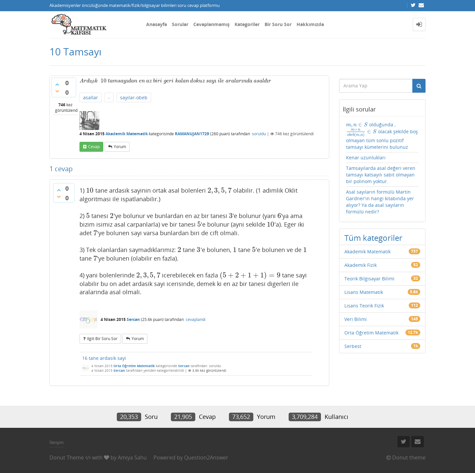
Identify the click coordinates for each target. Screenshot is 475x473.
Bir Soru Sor (278, 24)
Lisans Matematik (363, 292)
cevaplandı (196, 319)
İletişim (56, 442)
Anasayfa (156, 24)
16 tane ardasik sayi (104, 358)
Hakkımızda (310, 24)
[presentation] (88, 81)
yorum (120, 146)
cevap (94, 146)
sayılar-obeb (133, 97)
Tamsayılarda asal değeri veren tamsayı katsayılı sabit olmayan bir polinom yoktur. (380, 174)
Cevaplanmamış (211, 24)
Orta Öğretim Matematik (134, 365)
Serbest (352, 346)
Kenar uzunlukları (366, 157)
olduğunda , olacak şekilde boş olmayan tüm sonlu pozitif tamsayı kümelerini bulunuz (382, 135)
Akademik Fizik (360, 265)
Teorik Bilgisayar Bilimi (369, 278)
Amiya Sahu (132, 457)
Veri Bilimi (355, 319)
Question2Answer (206, 457)
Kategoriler (247, 24)
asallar (90, 97)
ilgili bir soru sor (102, 338)
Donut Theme (66, 457)
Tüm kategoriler (373, 237)
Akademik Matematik (127, 134)
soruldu (259, 134)
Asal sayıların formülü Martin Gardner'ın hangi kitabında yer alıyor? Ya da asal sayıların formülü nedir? (380, 202)
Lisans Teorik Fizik (364, 305)
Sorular (180, 24)
